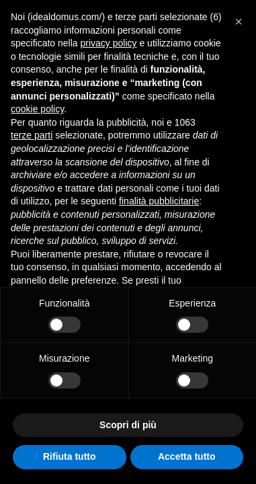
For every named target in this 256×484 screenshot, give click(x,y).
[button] (238, 21)
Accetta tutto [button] (187, 456)
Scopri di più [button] (128, 424)
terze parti (31, 135)
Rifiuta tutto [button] (69, 456)
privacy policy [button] (109, 43)
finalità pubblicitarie (159, 201)
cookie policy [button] (37, 109)
